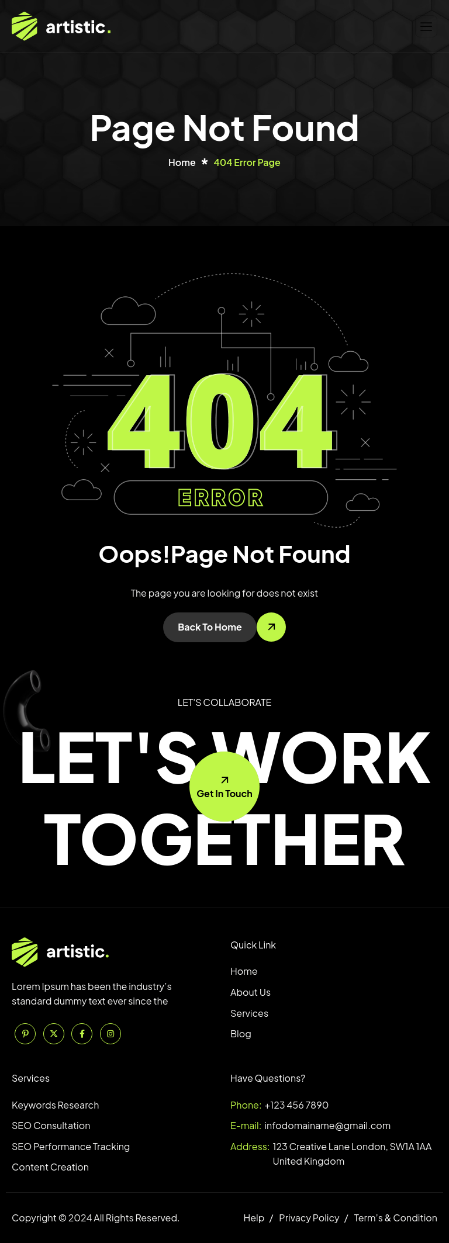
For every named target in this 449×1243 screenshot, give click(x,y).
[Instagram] (110, 1033)
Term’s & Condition (395, 1217)
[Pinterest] (25, 1033)
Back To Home (210, 627)
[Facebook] (81, 1033)
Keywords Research (55, 1105)
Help (253, 1217)
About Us (250, 992)
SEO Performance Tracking (71, 1146)
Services (249, 1013)
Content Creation (50, 1167)
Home (244, 971)
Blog (240, 1033)
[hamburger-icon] (426, 26)
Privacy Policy (309, 1217)
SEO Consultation (51, 1125)
